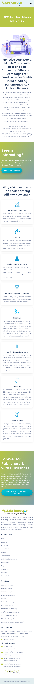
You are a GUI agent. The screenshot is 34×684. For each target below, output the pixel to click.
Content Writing (6, 588)
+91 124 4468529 (8, 640)
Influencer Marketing (8, 595)
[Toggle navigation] (30, 3)
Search (3, 598)
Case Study (5, 549)
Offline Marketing (7, 605)
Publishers (4, 545)
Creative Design (6, 592)
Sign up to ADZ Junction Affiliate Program (17, 492)
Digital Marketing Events (9, 559)
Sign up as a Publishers (12, 170)
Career (3, 552)
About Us (4, 542)
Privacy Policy (5, 576)
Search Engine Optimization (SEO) (12, 622)
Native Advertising (7, 602)
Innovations (5, 562)
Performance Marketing (9, 609)
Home (3, 539)
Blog (2, 566)
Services (4, 572)
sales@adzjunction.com (12, 649)
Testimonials (5, 556)
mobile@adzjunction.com (12, 666)
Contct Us (4, 569)
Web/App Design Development (11, 619)
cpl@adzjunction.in (10, 661)
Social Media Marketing (9, 615)
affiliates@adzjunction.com (13, 655)
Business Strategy (7, 585)
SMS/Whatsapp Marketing (10, 612)
